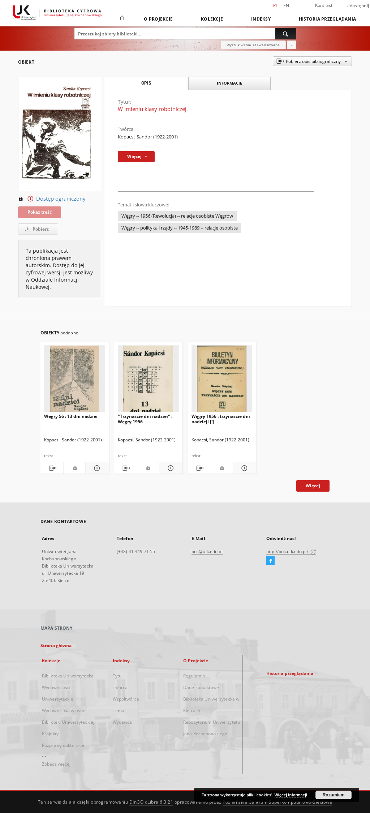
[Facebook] (270, 561)
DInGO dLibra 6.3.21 (151, 802)
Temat (119, 710)
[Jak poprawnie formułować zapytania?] (291, 44)
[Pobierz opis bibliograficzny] (51, 468)
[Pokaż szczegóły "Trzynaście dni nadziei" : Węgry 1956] (169, 468)
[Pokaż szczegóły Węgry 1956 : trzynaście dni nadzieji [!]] (243, 468)
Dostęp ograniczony (52, 199)
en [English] (286, 5)
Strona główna (56, 645)
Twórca (120, 687)
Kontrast (324, 5)
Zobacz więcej (56, 764)
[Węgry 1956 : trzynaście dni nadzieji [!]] (222, 381)
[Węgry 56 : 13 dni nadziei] (74, 381)
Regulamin (194, 676)
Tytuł (118, 676)
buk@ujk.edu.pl (207, 551)
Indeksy (261, 19)
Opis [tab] (146, 83)
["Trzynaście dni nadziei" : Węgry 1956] (148, 381)
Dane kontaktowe (201, 687)
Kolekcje (212, 19)
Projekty (50, 734)
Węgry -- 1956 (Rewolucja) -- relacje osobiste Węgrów (177, 216)
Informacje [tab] (229, 83)
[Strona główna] (121, 19)
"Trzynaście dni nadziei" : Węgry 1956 (145, 418)
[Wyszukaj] (285, 33)
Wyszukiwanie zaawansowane (253, 44)
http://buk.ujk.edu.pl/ (291, 551)
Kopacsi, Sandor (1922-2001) (148, 137)
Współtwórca (126, 699)
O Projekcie (158, 19)
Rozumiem (334, 794)
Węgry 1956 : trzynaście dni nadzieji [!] (221, 418)
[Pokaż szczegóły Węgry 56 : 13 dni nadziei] (96, 468)
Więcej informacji (291, 795)
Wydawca (122, 722)
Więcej (313, 486)
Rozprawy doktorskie (63, 745)
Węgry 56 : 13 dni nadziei (71, 416)
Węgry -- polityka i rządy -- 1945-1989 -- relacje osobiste (179, 228)
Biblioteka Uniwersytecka (68, 676)
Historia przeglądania (327, 19)
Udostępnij (358, 6)
